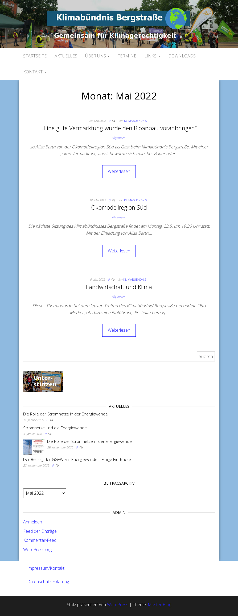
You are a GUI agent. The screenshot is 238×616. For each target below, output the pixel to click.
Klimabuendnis (135, 121)
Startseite (35, 56)
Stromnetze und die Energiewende (55, 427)
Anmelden (32, 522)
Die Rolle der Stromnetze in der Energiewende (65, 414)
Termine (127, 56)
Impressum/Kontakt (45, 568)
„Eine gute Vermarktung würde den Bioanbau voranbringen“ (119, 128)
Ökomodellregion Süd (119, 207)
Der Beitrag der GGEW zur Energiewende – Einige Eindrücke (77, 459)
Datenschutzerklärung (48, 582)
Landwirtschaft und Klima (119, 287)
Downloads (182, 56)
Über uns (97, 56)
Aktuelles (66, 56)
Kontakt (34, 72)
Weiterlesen (119, 171)
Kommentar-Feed (39, 540)
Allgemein (118, 138)
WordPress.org (37, 549)
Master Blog (159, 604)
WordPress (117, 604)
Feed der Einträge (40, 531)
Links (152, 56)
